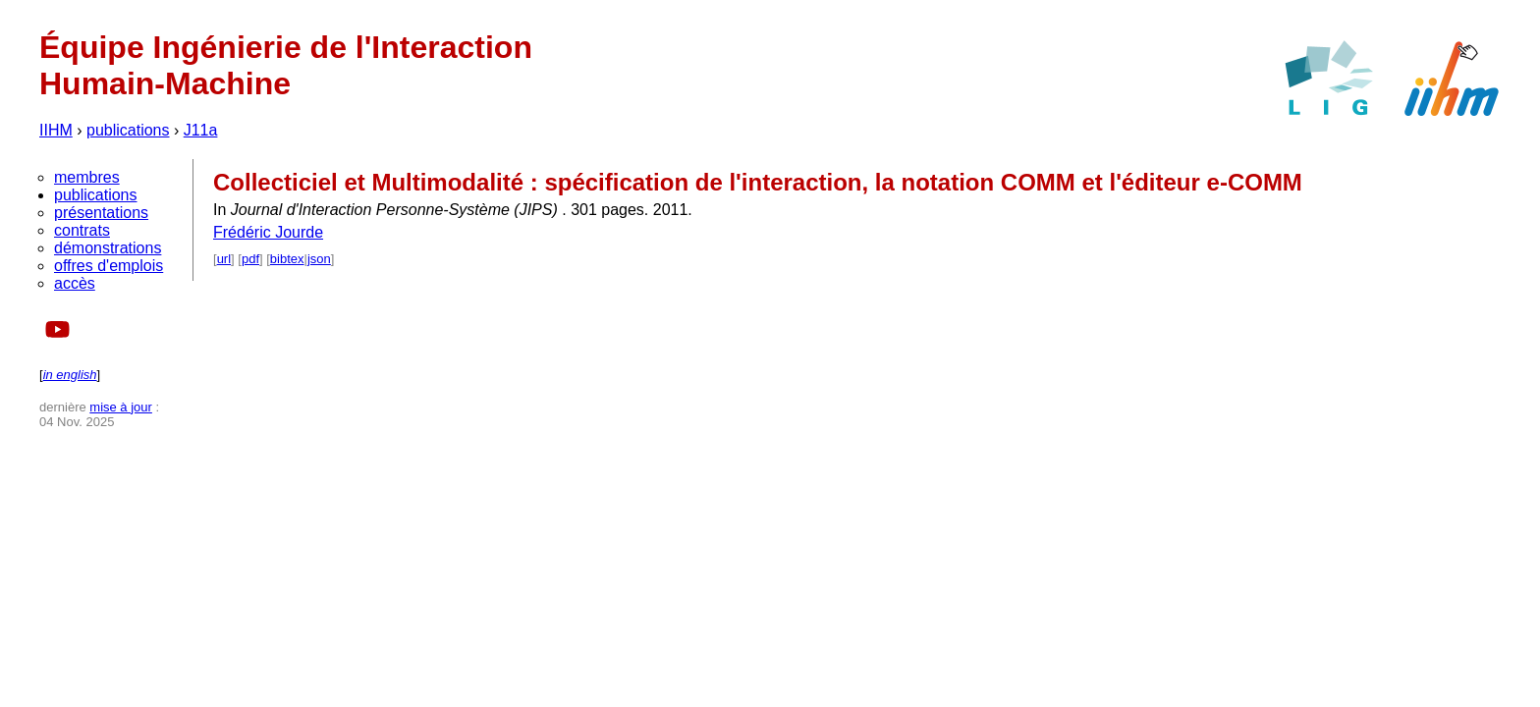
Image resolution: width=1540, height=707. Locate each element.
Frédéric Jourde (268, 232)
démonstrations (107, 248)
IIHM (56, 130)
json (319, 258)
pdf (250, 258)
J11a (201, 130)
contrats (82, 230)
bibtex (287, 258)
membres (87, 177)
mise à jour (120, 407)
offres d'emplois (108, 265)
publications (128, 130)
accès (74, 283)
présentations (101, 212)
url (224, 258)
